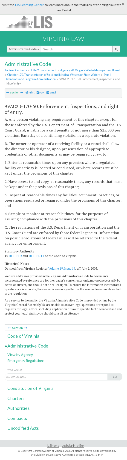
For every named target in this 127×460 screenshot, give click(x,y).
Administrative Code (24, 49)
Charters (16, 398)
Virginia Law (63, 38)
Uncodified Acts (23, 428)
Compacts (17, 418)
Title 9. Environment (43, 70)
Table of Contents (16, 70)
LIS (32, 22)
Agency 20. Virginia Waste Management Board (90, 70)
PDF (40, 92)
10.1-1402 (15, 256)
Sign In (99, 454)
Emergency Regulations (25, 360)
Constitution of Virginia (30, 388)
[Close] (123, 4)
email (51, 92)
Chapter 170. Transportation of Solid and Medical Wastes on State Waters (53, 75)
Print (30, 92)
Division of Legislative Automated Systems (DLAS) (65, 454)
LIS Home (53, 445)
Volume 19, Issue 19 (61, 268)
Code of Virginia (23, 336)
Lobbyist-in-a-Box (73, 445)
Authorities (18, 408)
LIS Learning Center (29, 5)
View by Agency (20, 354)
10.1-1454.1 (36, 256)
